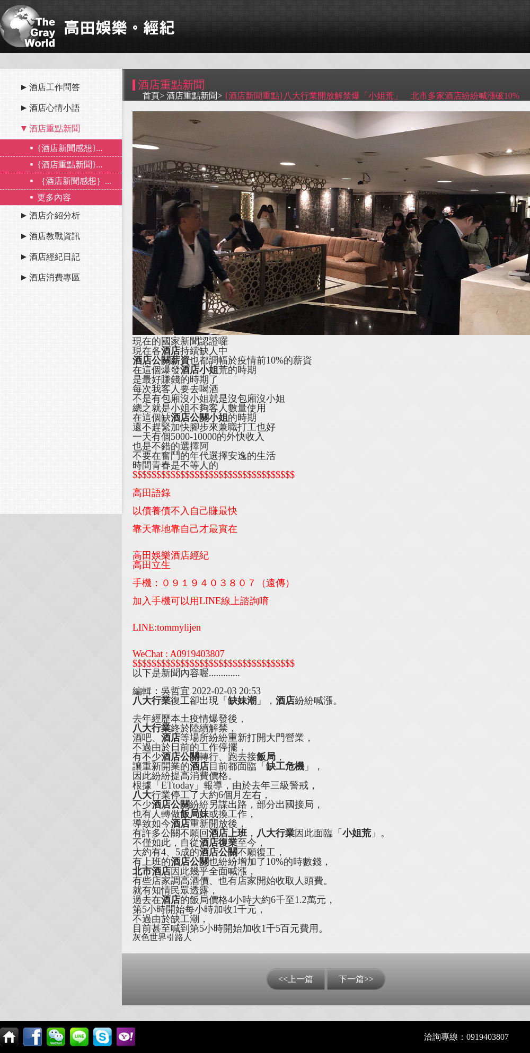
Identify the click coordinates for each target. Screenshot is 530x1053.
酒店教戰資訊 (54, 236)
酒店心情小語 (54, 107)
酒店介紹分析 (54, 215)
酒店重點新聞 (54, 128)
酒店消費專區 (54, 277)
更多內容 (54, 197)
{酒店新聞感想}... (69, 148)
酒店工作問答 (54, 87)
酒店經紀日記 (54, 256)
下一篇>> (356, 979)
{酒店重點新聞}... (69, 164)
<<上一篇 (295, 979)
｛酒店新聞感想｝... (74, 180)
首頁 (151, 95)
